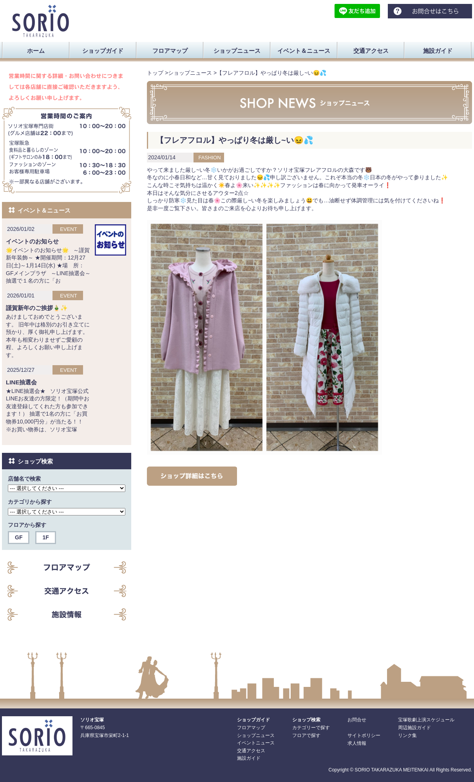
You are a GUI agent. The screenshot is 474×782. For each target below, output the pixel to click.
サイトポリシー (363, 735)
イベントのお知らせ (32, 241)
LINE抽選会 (21, 382)
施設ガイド (249, 758)
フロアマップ (251, 727)
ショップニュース (190, 73)
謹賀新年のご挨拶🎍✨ (37, 308)
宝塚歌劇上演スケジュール (426, 720)
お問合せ (356, 720)
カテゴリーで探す (311, 727)
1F (45, 537)
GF (18, 537)
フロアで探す (306, 735)
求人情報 (356, 743)
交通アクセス (251, 750)
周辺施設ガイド (414, 727)
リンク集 (407, 735)
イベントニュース (256, 743)
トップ (155, 73)
